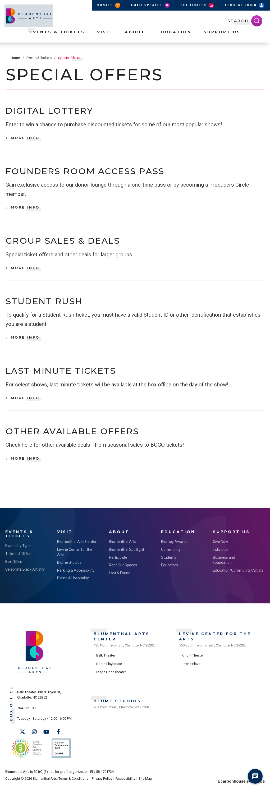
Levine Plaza (191, 669)
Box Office (13, 568)
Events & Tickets (57, 37)
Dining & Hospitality (73, 585)
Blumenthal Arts (122, 548)
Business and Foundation (224, 566)
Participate (118, 564)
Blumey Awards (174, 548)
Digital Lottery (55, 111)
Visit (105, 37)
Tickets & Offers (19, 560)
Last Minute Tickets (68, 376)
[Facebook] (58, 738)
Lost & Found (119, 580)
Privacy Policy (102, 782)
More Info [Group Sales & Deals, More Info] (25, 272)
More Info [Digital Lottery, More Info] (25, 139)
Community (171, 556)
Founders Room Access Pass (95, 173)
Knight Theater (193, 661)
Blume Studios (69, 569)
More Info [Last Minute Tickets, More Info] (25, 404)
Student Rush (49, 306)
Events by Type (18, 553)
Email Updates (151, 5)
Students (168, 564)
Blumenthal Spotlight (126, 556)
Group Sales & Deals (70, 244)
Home (15, 58)
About (135, 37)
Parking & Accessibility (75, 577)
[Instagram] (34, 738)
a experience (241, 782)
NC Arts (26, 753)
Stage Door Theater (111, 678)
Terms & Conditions (73, 782)
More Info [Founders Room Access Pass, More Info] (25, 210)
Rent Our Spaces (123, 572)
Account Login (245, 5)
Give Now (220, 548)
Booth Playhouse (109, 669)
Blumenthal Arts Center (77, 548)
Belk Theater (105, 661)
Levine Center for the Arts (74, 558)
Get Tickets (198, 5)
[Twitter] (22, 738)
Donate (109, 5)
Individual (220, 556)
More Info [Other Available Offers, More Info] (25, 466)
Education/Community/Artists (233, 577)
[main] (135, 281)
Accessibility (125, 782)
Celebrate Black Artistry (25, 576)
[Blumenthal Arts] (34, 679)
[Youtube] (46, 738)
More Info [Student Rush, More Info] (25, 342)
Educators (169, 572)
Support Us (222, 37)
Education (174, 37)
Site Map (145, 782)
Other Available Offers (82, 438)
